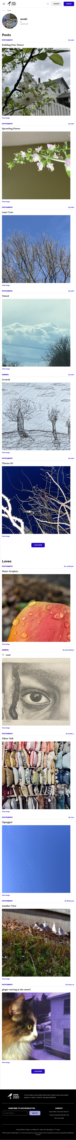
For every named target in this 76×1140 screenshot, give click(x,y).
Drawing (5, 374)
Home (4, 10)
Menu (4, 4)
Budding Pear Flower (13, 45)
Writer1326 (70, 901)
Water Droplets (10, 571)
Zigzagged (7, 822)
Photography (7, 40)
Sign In (68, 4)
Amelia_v (71, 733)
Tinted (5, 296)
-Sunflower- (70, 566)
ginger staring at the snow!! (16, 989)
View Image (6, 118)
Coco (72, 817)
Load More (38, 545)
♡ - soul (6, 655)
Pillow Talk (7, 738)
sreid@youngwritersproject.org (59, 1115)
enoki (72, 40)
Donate (56, 4)
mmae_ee (71, 984)
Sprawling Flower (11, 128)
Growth (6, 379)
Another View (9, 905)
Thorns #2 (7, 463)
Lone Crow (7, 212)
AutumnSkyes (69, 650)
